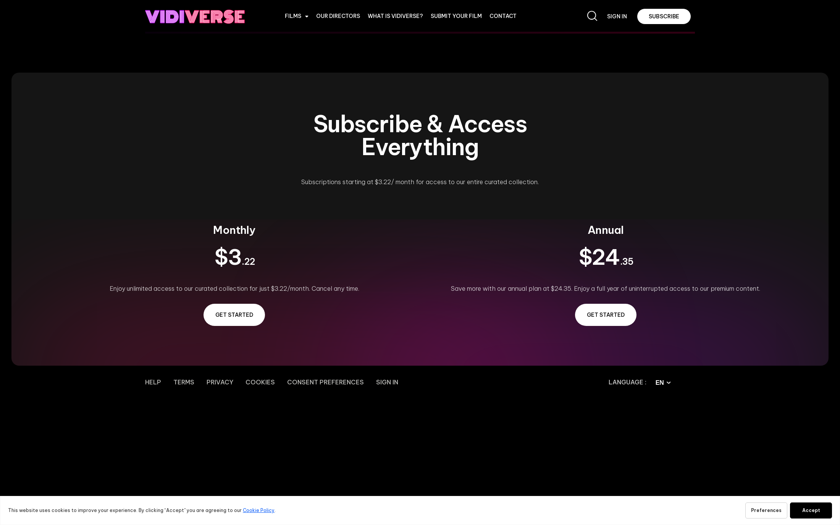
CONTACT (503, 16)
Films (297, 16)
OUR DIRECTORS (338, 16)
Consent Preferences (325, 382)
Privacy (220, 382)
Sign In (387, 382)
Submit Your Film (456, 16)
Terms (183, 382)
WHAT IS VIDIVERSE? (395, 16)
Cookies (260, 382)
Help (153, 382)
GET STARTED (234, 314)
